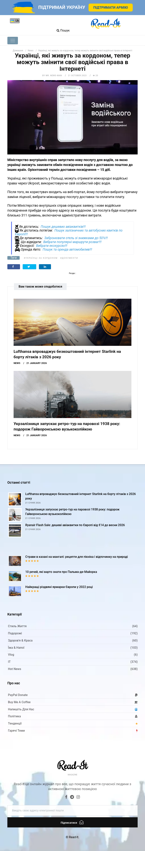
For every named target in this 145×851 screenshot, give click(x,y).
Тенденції (15, 723)
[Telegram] (72, 797)
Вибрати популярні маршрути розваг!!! (72, 242)
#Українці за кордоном (41, 258)
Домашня (18, 50)
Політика (14, 716)
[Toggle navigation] (12, 40)
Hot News (14, 669)
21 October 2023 (77, 75)
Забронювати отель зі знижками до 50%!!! (76, 238)
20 (95, 75)
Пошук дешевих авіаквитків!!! (63, 227)
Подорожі (15, 633)
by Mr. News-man (52, 75)
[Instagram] (78, 797)
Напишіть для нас (21, 709)
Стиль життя (17, 626)
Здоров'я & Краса (20, 640)
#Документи (69, 258)
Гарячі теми (16, 730)
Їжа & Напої (16, 647)
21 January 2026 (36, 363)
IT (9, 662)
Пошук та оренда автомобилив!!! (67, 249)
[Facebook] (66, 797)
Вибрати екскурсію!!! (51, 246)
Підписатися (72, 822)
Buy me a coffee (19, 702)
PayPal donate (18, 695)
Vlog (11, 654)
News (30, 50)
